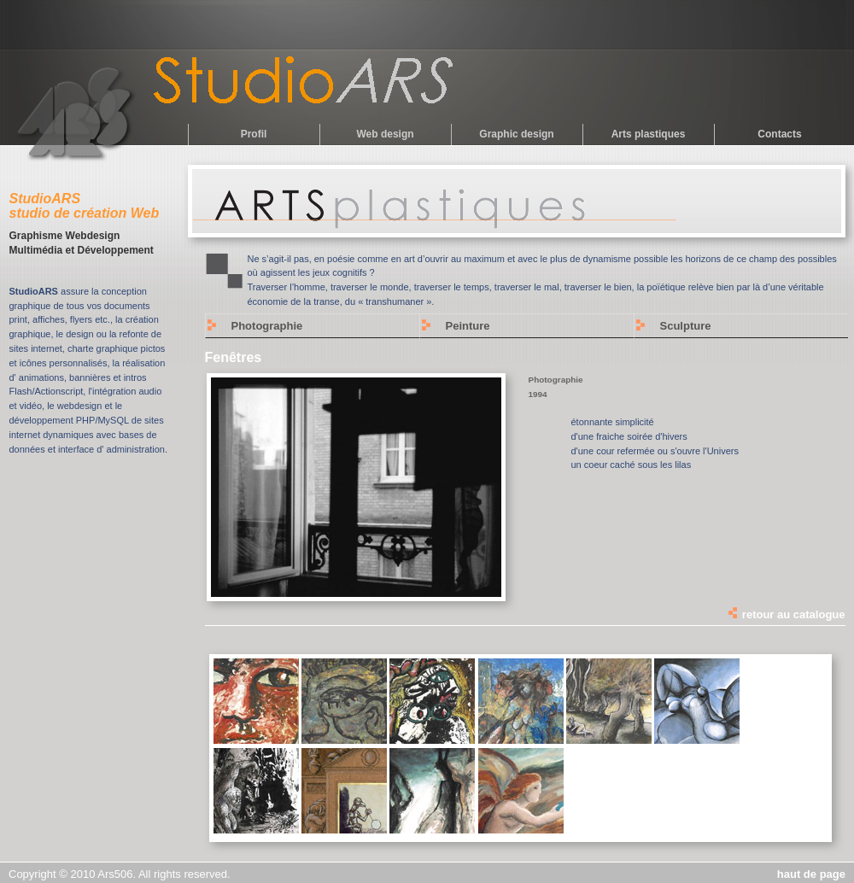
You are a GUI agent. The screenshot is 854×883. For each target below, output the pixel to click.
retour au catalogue (786, 614)
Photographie (267, 325)
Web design (384, 134)
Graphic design (516, 134)
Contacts (779, 134)
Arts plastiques (648, 134)
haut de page (811, 874)
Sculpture (685, 325)
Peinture (468, 325)
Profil (254, 134)
